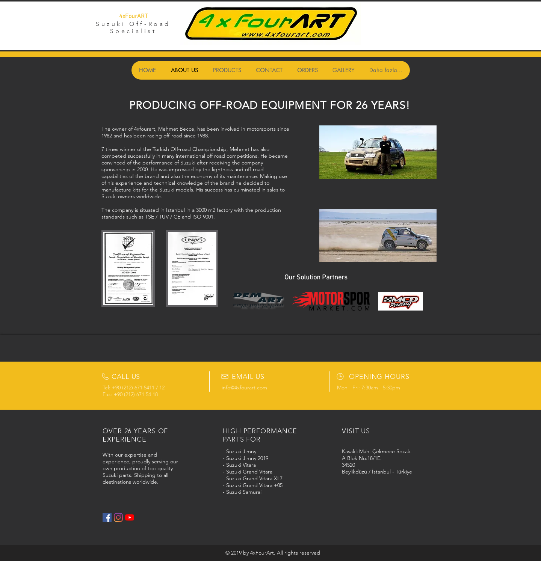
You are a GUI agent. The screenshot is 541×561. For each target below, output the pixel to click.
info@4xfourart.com (244, 387)
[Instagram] (118, 517)
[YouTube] (129, 517)
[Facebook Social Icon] (107, 517)
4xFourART (133, 16)
